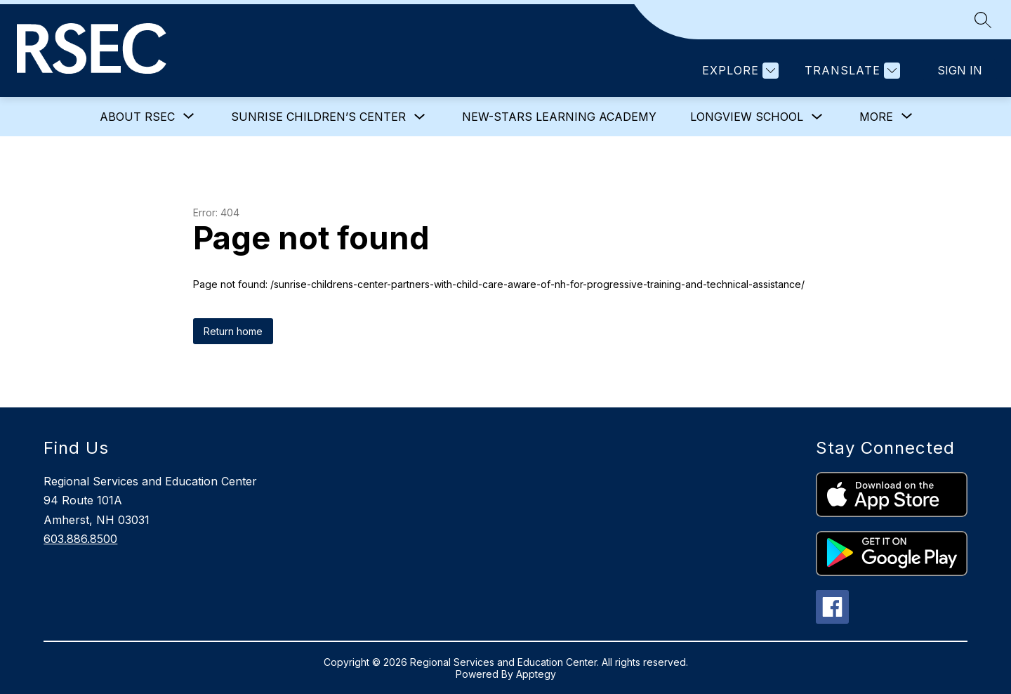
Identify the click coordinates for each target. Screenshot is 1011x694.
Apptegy (536, 674)
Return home (233, 331)
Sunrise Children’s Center (318, 117)
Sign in (959, 70)
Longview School (746, 117)
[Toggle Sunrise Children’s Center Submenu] (419, 116)
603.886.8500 (80, 539)
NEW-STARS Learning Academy (559, 117)
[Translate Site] (850, 70)
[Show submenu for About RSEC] (137, 116)
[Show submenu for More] (876, 116)
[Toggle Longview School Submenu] (817, 116)
